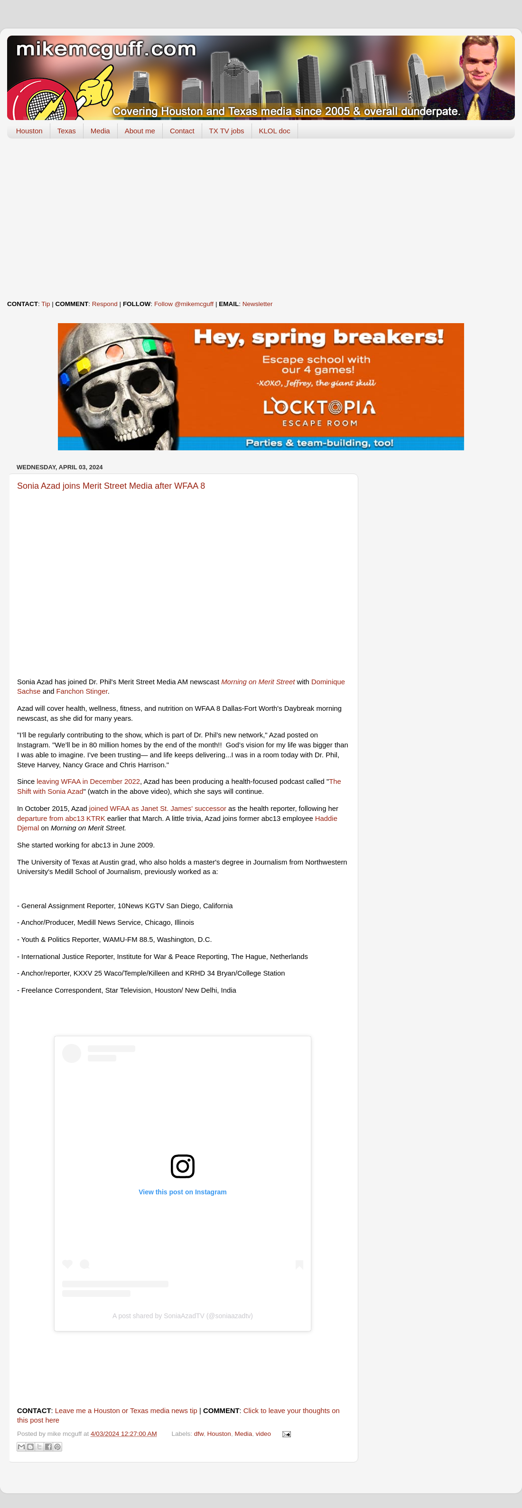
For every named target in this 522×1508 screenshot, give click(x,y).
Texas (66, 131)
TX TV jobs (226, 131)
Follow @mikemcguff (184, 303)
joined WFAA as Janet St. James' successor (157, 808)
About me (140, 131)
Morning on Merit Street (258, 682)
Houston (29, 131)
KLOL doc (274, 131)
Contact (182, 131)
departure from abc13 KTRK (61, 818)
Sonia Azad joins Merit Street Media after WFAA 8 (111, 486)
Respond (105, 303)
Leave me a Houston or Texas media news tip (126, 1411)
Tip (45, 303)
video (263, 1433)
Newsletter (257, 303)
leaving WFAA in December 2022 (88, 781)
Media (100, 131)
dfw (199, 1433)
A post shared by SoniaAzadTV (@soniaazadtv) (182, 1316)
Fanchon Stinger (82, 691)
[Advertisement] (261, 219)
